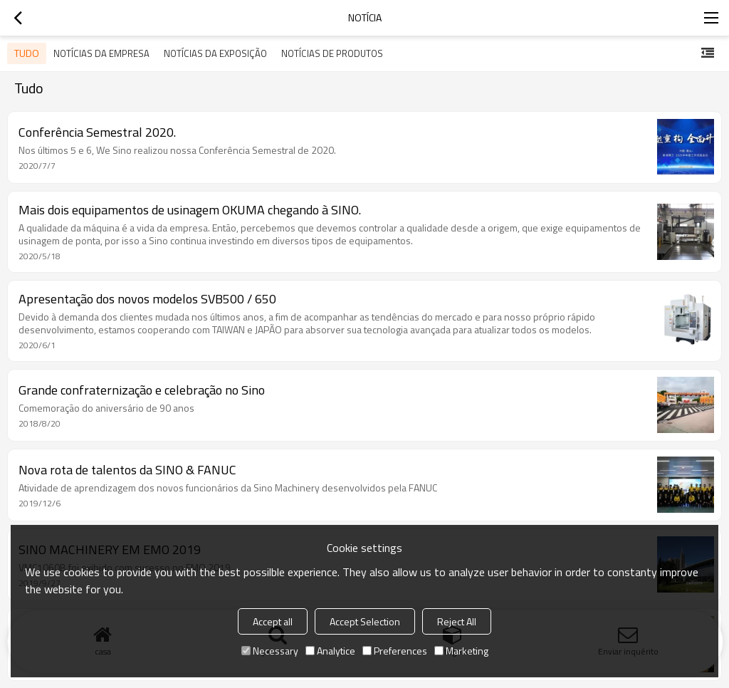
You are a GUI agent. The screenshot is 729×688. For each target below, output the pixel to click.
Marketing (461, 650)
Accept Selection (365, 621)
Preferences (394, 650)
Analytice (330, 650)
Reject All (456, 621)
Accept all (273, 621)
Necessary (269, 650)
